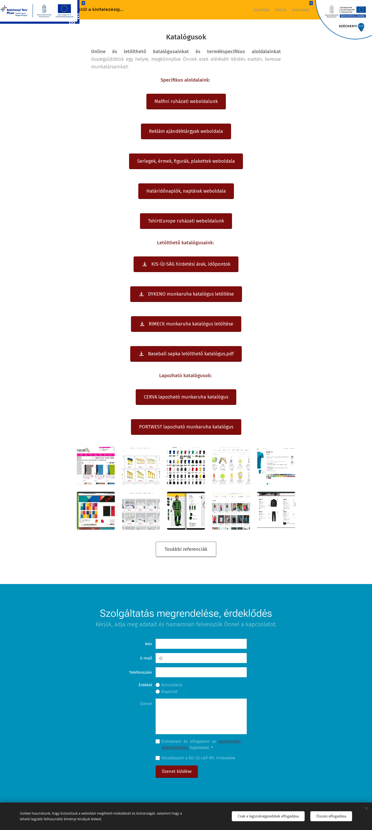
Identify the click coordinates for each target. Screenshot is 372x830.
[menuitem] (253, 9)
